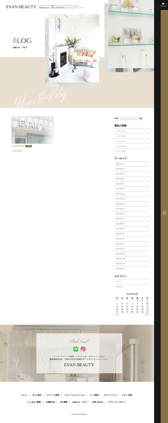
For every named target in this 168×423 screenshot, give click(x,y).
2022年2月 (120, 184)
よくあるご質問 (34, 402)
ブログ (118, 282)
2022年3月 (120, 179)
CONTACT (163, 5)
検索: (117, 119)
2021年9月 (120, 209)
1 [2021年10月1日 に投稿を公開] (137, 301)
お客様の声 (50, 402)
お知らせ (119, 287)
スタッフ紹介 (127, 395)
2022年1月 (120, 189)
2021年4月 (120, 234)
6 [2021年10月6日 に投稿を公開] (127, 304)
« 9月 (117, 315)
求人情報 (63, 402)
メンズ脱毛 (94, 395)
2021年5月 (120, 229)
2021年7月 (120, 219)
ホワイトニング (110, 395)
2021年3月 (120, 239)
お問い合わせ (97, 402)
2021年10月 (120, 204)
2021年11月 (120, 199)
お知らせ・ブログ (79, 402)
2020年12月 (120, 254)
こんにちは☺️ (121, 131)
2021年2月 (120, 244)
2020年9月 (120, 269)
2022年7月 (120, 164)
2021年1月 (120, 249)
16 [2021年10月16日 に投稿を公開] (142, 306)
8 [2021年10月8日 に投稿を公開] (137, 304)
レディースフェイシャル (74, 395)
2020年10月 (120, 264)
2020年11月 (120, 259)
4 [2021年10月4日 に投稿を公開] (117, 304)
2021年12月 (120, 194)
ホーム (24, 395)
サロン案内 (36, 395)
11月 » (147, 315)
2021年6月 (120, 224)
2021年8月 (120, 214)
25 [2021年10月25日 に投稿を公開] (117, 312)
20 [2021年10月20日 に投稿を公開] (127, 309)
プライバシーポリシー (117, 402)
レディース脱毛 (52, 395)
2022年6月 (120, 169)
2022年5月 (120, 174)
